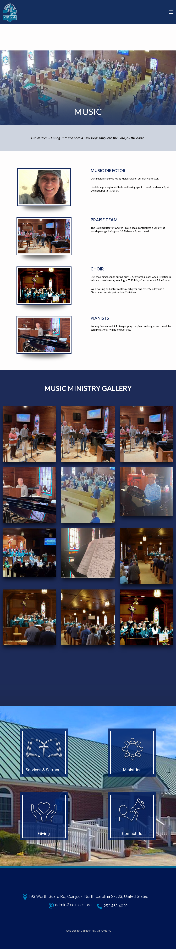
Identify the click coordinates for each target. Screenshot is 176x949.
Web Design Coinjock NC (80, 930)
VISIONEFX (103, 930)
